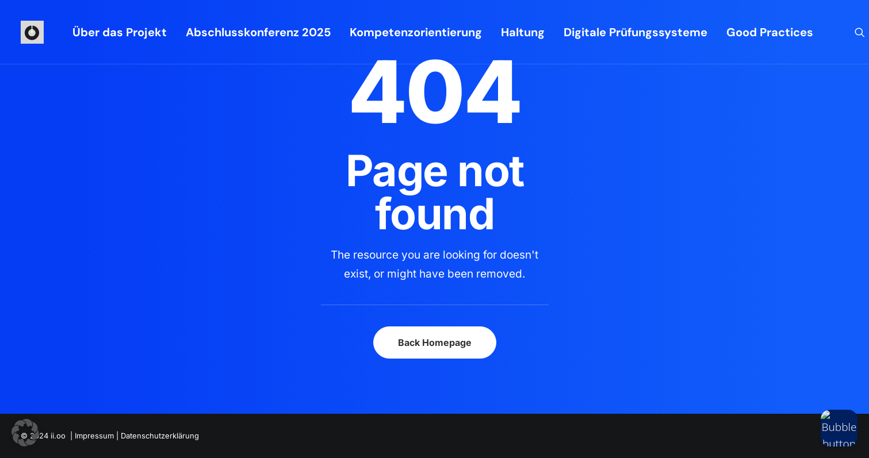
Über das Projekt (119, 32)
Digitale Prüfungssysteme (635, 32)
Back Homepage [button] (435, 342)
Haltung (523, 32)
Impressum (94, 435)
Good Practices (769, 32)
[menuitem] (119, 32)
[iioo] (32, 32)
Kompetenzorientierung (416, 32)
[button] (860, 32)
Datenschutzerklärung (160, 435)
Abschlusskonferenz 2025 (258, 32)
